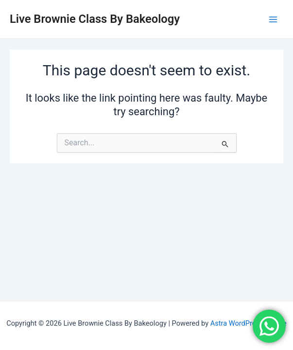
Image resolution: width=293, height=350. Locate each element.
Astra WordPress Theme (248, 323)
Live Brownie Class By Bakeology (95, 19)
